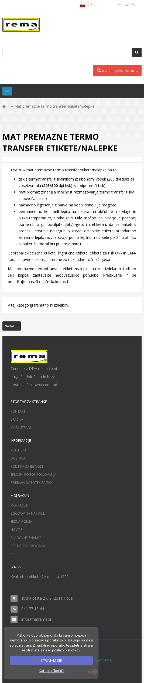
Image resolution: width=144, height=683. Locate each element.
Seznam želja (21, 521)
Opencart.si (102, 660)
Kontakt (18, 411)
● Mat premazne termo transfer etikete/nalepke (52, 106)
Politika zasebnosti (27, 466)
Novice (16, 529)
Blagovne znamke (26, 537)
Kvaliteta (18, 450)
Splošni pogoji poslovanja (33, 474)
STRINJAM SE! (51, 660)
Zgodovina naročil (28, 513)
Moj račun (20, 505)
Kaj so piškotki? (51, 670)
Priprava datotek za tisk (32, 482)
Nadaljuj (11, 326)
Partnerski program (28, 545)
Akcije (15, 554)
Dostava (18, 458)
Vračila (17, 419)
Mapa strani (21, 427)
